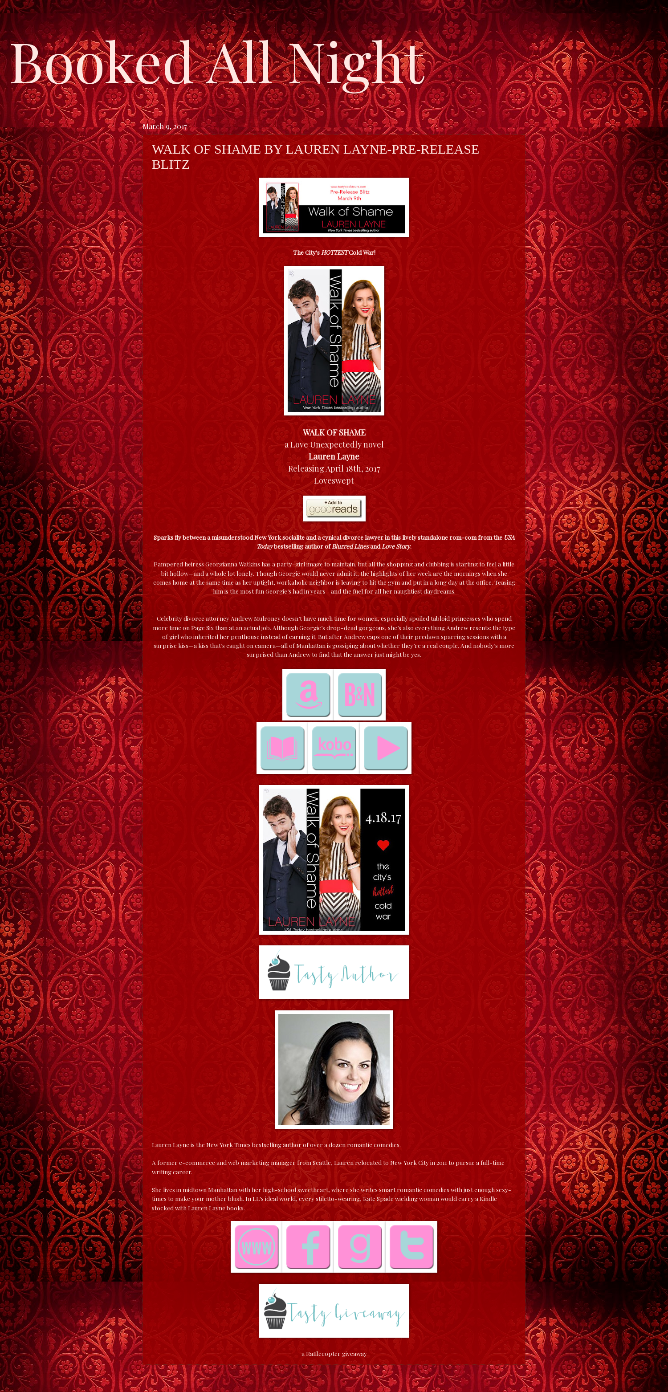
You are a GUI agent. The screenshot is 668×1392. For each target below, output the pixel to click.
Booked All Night (216, 60)
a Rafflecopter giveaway (334, 1353)
